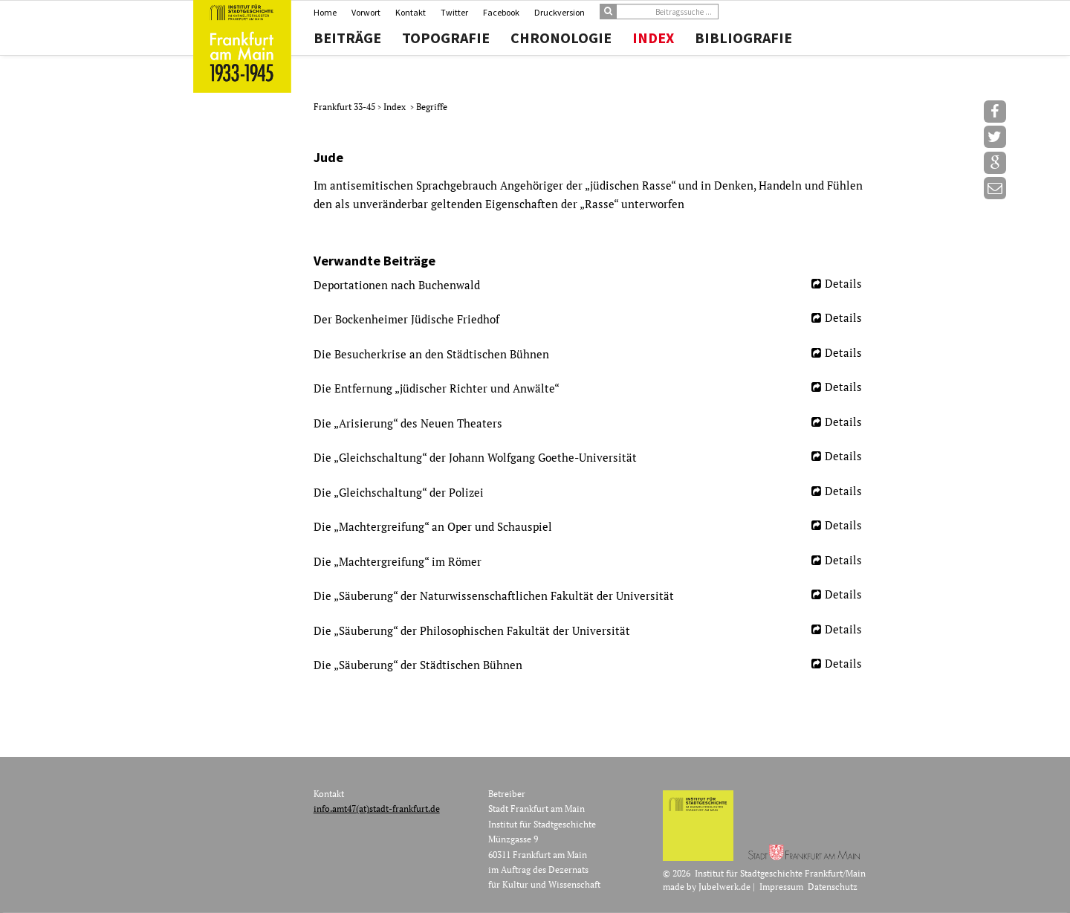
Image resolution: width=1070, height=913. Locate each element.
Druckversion (559, 12)
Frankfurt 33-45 (345, 106)
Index (653, 37)
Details (843, 283)
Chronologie (561, 37)
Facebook (501, 12)
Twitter (454, 12)
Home (325, 12)
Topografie (446, 37)
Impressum (781, 886)
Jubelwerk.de (724, 886)
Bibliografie (743, 37)
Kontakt (410, 12)
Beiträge (347, 37)
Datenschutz (832, 886)
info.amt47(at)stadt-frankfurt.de (377, 808)
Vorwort (365, 12)
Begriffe (431, 106)
